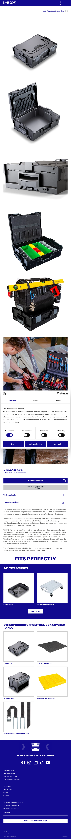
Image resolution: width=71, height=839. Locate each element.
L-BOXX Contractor (10, 776)
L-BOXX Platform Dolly (45, 604)
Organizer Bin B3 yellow (46, 698)
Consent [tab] (12, 400)
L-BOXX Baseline (9, 770)
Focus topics (7, 789)
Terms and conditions (9, 836)
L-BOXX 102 (7, 663)
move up (65, 836)
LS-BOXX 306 (8, 698)
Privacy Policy (7, 834)
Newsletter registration (36, 821)
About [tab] (58, 400)
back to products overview (55, 11)
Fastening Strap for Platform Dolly (16, 733)
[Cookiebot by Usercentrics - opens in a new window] (58, 393)
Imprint (5, 831)
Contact (6, 795)
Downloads (7, 786)
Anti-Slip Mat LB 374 (44, 663)
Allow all (57, 444)
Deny (13, 444)
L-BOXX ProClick (9, 773)
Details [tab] (35, 400)
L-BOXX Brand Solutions (11, 779)
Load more (35, 611)
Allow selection (35, 444)
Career (5, 792)
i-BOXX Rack (8, 604)
